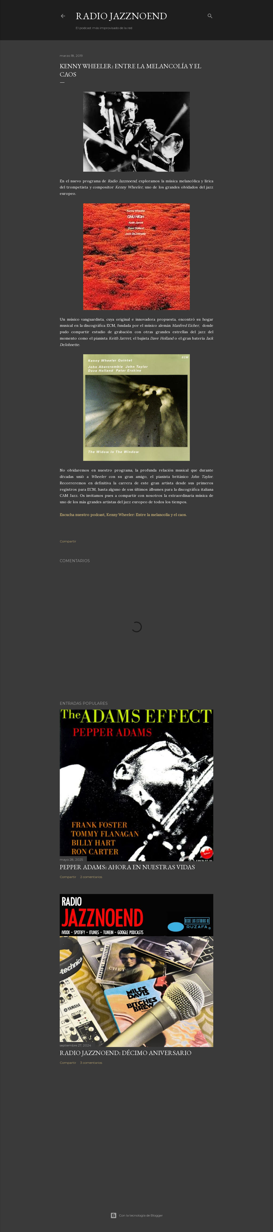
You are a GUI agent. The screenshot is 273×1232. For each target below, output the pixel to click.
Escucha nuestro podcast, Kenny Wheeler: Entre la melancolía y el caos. (123, 514)
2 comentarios (91, 877)
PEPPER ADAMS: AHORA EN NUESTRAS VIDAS (127, 867)
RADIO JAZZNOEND (121, 16)
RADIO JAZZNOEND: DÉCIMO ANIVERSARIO (125, 1053)
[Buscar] (210, 15)
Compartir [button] (68, 541)
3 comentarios (91, 1063)
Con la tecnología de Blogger (136, 1215)
